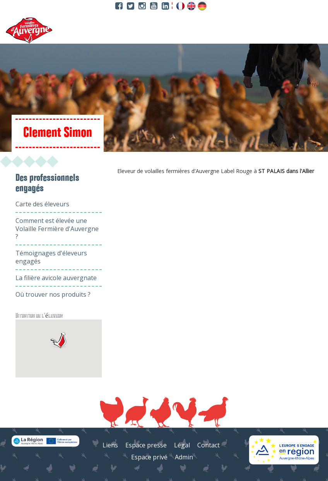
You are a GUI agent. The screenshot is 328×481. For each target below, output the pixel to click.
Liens (110, 445)
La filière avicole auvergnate (56, 278)
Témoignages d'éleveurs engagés (51, 257)
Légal (182, 445)
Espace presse (146, 445)
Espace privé (149, 457)
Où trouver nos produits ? (53, 294)
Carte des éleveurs (42, 204)
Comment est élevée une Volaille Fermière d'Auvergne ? (57, 228)
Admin (184, 457)
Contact (208, 445)
